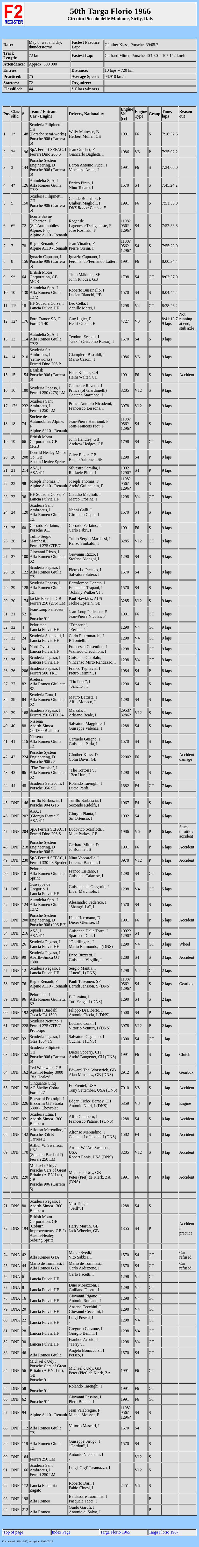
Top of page (13, 1532)
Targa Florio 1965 (115, 1532)
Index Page (61, 1532)
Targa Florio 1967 (164, 1532)
